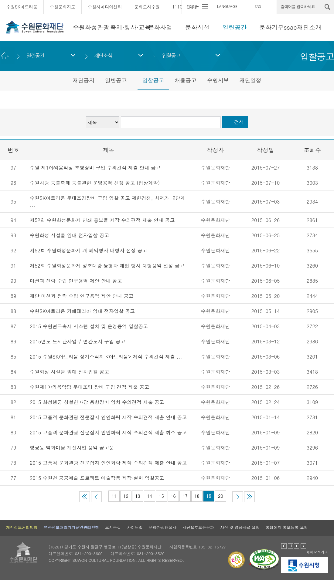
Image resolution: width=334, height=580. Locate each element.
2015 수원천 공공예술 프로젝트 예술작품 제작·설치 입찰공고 (97, 477)
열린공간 (235, 27)
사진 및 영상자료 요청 (240, 527)
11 (113, 496)
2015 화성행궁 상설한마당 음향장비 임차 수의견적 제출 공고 (97, 402)
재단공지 (83, 80)
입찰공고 (171, 55)
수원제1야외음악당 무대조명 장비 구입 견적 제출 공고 (89, 386)
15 (161, 496)
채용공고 (185, 80)
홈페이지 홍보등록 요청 (287, 527)
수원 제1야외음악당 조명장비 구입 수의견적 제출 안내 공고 (95, 167)
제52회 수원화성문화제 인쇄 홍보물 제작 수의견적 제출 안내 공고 (102, 220)
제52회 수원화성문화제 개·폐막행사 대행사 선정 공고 (88, 250)
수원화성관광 (91, 27)
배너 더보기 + (316, 552)
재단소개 (309, 27)
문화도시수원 (147, 7)
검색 (239, 122)
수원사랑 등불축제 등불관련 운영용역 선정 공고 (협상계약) (95, 182)
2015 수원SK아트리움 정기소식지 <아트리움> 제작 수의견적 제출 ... (106, 356)
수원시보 (218, 80)
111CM (179, 7)
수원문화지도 (62, 7)
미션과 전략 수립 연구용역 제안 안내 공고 (76, 280)
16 (173, 496)
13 (137, 496)
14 (149, 496)
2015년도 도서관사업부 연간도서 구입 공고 (77, 341)
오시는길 (113, 527)
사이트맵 (135, 527)
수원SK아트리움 (21, 7)
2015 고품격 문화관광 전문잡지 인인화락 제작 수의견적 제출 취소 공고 (108, 432)
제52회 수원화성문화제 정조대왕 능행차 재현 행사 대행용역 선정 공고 (107, 265)
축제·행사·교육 (130, 27)
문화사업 (160, 27)
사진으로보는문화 (198, 527)
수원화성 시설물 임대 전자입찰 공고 (69, 235)
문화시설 (197, 27)
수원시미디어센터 (105, 7)
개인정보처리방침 (22, 527)
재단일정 (250, 80)
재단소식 (103, 55)
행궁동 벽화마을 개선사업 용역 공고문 (72, 447)
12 (125, 496)
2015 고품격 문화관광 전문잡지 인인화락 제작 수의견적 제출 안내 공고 (108, 417)
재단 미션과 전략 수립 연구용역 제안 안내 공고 (81, 295)
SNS (258, 6)
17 (184, 496)
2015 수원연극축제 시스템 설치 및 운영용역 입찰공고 (89, 326)
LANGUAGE (227, 6)
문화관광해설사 (162, 527)
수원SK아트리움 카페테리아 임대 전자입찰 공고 (82, 311)
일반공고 (116, 80)
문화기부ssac (278, 27)
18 (196, 496)
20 (220, 496)
